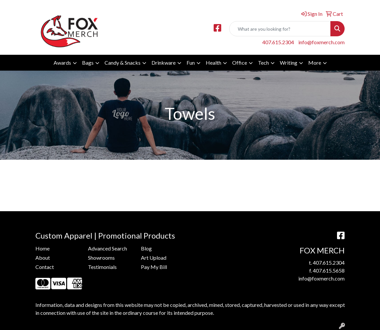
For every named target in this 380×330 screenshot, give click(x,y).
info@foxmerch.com (321, 42)
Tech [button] (263, 62)
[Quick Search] (280, 28)
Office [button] (239, 62)
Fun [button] (191, 62)
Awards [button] (62, 62)
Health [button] (213, 62)
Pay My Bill (154, 267)
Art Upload (153, 257)
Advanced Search (107, 248)
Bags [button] (88, 62)
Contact (44, 267)
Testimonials (102, 267)
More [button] (314, 62)
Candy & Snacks (123, 62)
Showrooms (101, 257)
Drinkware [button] (163, 62)
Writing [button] (288, 62)
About (42, 257)
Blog (146, 248)
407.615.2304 (278, 42)
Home (42, 248)
